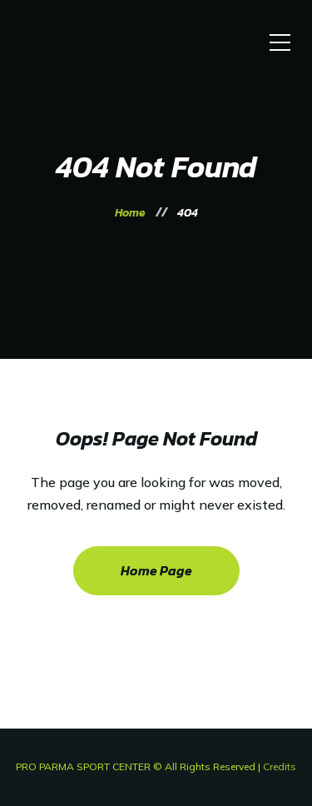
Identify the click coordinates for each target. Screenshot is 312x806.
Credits (279, 766)
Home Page (156, 570)
